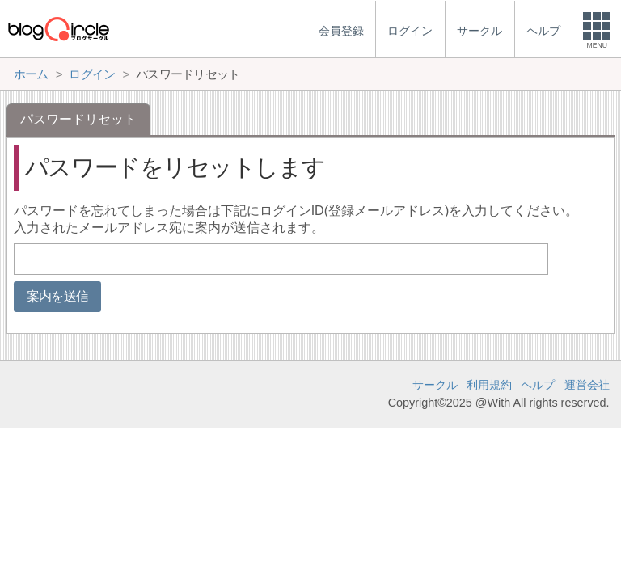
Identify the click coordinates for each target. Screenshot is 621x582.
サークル (435, 384)
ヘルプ (538, 384)
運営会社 (587, 384)
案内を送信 (58, 296)
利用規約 (489, 384)
